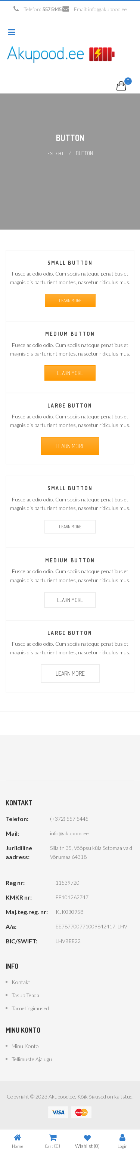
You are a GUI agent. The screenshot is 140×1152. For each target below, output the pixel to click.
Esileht (55, 153)
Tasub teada (25, 995)
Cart (52, 1141)
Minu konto (25, 1046)
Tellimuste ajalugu (32, 1059)
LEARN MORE (70, 300)
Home (17, 1141)
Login (123, 1141)
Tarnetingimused (30, 1008)
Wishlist (87, 1141)
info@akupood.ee (107, 9)
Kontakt (21, 982)
